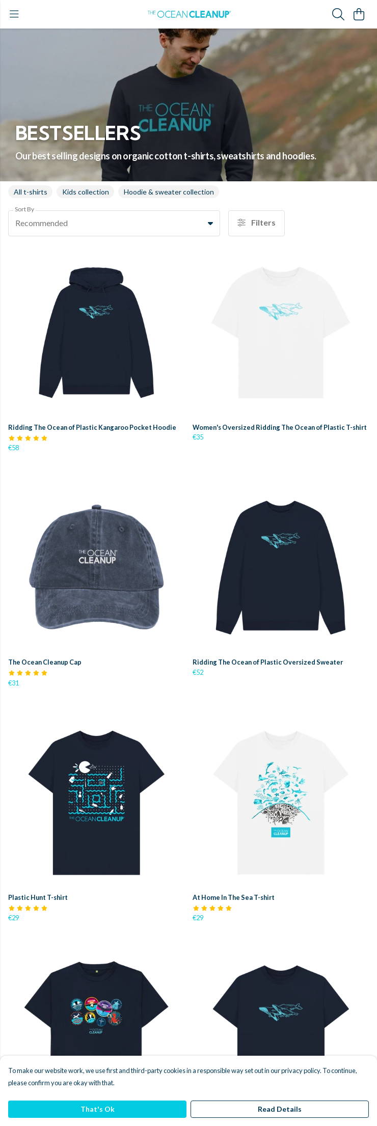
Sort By (24, 209)
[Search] (338, 14)
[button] (210, 223)
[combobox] (114, 223)
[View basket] (358, 14)
